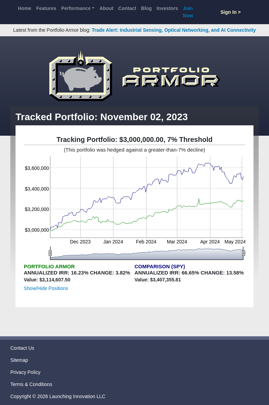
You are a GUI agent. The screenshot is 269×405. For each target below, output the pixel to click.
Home (24, 8)
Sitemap (19, 360)
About (106, 8)
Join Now (188, 12)
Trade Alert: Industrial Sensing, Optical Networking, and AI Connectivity (174, 30)
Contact (127, 8)
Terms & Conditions (31, 384)
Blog (146, 8)
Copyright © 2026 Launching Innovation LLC (58, 396)
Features (46, 8)
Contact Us (22, 348)
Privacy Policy (25, 372)
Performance (76, 8)
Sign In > (230, 12)
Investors (167, 8)
